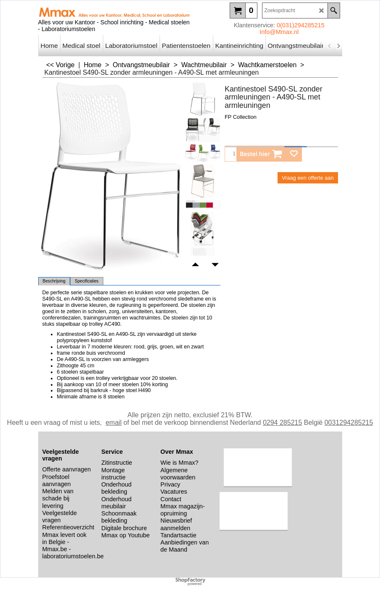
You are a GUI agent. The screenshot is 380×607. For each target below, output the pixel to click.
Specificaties (87, 281)
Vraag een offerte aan (307, 178)
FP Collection (241, 117)
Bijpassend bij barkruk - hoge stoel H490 (104, 390)
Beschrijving (54, 281)
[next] (338, 46)
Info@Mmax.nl (279, 32)
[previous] (330, 46)
